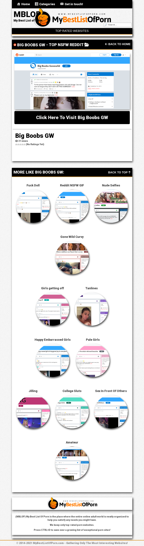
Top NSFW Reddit (66, 44)
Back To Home (118, 44)
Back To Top (119, 172)
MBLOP (27, 14)
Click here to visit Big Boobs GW (72, 117)
